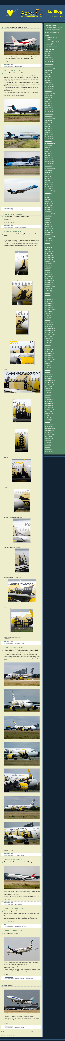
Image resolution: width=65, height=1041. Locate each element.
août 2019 (47, 216)
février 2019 (48, 228)
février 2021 (48, 182)
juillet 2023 (47, 122)
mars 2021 (47, 180)
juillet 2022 (47, 147)
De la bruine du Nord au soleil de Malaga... (19, 862)
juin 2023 (47, 124)
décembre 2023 (49, 111)
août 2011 (47, 411)
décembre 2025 (49, 62)
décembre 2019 (49, 207)
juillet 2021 (47, 172)
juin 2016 (47, 291)
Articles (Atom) (11, 1035)
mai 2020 (47, 199)
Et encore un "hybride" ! (12, 933)
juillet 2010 (47, 438)
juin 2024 (47, 99)
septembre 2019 (49, 213)
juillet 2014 (47, 338)
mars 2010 (47, 447)
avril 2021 (47, 178)
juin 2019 (47, 220)
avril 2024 (47, 103)
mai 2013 (47, 368)
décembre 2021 (49, 161)
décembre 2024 (49, 86)
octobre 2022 (48, 141)
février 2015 (48, 324)
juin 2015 (47, 315)
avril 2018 (47, 247)
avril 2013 (47, 370)
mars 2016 (47, 297)
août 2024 (47, 95)
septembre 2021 (49, 168)
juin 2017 (47, 268)
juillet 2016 (47, 288)
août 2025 (47, 70)
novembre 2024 (49, 89)
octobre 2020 (48, 189)
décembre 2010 (49, 428)
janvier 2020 (48, 205)
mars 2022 (47, 155)
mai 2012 (47, 392)
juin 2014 (47, 340)
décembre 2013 (49, 353)
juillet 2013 (47, 363)
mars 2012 (47, 397)
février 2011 (48, 424)
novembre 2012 (49, 380)
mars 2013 (47, 372)
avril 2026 (47, 53)
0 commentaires (9, 64)
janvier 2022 (48, 159)
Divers (48, 39)
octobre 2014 (48, 332)
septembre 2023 (49, 118)
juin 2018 (47, 243)
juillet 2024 (47, 97)
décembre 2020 (49, 186)
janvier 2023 (48, 134)
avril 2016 (47, 295)
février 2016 (48, 299)
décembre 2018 (49, 232)
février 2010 (48, 449)
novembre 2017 (49, 257)
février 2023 (48, 132)
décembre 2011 (49, 403)
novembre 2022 (49, 139)
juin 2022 (47, 149)
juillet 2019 (47, 218)
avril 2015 (47, 320)
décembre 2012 (49, 378)
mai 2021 (47, 176)
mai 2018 (47, 245)
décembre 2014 (49, 328)
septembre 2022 (49, 143)
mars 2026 (47, 55)
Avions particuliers (19, 210)
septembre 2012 (49, 384)
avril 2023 (47, 128)
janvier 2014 (48, 351)
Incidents (48, 44)
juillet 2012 (47, 388)
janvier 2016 (48, 301)
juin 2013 (47, 365)
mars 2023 (47, 130)
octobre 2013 (48, 357)
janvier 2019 (48, 230)
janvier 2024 (48, 109)
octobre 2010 (48, 432)
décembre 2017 (49, 255)
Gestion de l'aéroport (20, 227)
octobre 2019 (48, 211)
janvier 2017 (48, 278)
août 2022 (47, 145)
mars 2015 (47, 322)
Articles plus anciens (36, 1031)
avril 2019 (47, 224)
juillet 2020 (47, 195)
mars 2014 (47, 347)
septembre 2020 (49, 191)
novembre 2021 (49, 163)
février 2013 (48, 374)
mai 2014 (47, 342)
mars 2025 (47, 80)
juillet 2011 (47, 413)
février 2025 (48, 82)
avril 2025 (47, 78)
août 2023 (47, 120)
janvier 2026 (48, 59)
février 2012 (48, 399)
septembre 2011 (49, 409)
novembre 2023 (49, 114)
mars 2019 (47, 226)
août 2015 (47, 311)
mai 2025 (47, 76)
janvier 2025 (48, 84)
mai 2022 (47, 151)
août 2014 (47, 336)
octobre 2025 (48, 66)
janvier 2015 (48, 326)
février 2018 (48, 251)
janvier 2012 (48, 401)
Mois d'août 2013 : (8, 219)
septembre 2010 (49, 434)
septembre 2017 (49, 261)
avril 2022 (47, 153)
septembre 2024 (49, 93)
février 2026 (48, 57)
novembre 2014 (49, 330)
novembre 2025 (49, 64)
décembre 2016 (49, 280)
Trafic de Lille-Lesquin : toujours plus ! (17, 216)
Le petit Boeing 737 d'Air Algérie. (15, 27)
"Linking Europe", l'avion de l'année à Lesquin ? (21, 650)
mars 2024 (47, 105)
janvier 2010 (48, 451)
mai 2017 (47, 270)
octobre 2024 (48, 91)
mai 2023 (47, 126)
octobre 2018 (48, 234)
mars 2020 (47, 201)
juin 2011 (47, 415)
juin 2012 (47, 390)
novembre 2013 (49, 355)
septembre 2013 (49, 359)
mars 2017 (47, 274)
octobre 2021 (48, 166)
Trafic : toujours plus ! (12, 911)
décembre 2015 (49, 303)
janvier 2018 (48, 253)
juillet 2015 (47, 313)
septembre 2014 (49, 334)
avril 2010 (47, 445)
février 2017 (48, 276)
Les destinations (19, 66)
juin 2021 (47, 174)
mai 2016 (47, 293)
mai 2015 (47, 318)
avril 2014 (47, 345)
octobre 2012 (48, 382)
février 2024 (48, 107)
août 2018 (47, 238)
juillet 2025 (47, 72)
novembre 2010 (49, 430)
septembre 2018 (49, 236)
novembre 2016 (49, 282)
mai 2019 (47, 222)
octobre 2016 (48, 284)
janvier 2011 (48, 426)
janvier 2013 (48, 376)
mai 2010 (47, 442)
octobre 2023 (48, 116)
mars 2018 (47, 249)
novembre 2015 (49, 305)
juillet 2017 (47, 266)
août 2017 (47, 263)
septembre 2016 (49, 286)
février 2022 (48, 157)
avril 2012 (47, 395)
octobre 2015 (48, 307)
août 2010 (47, 436)
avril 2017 (47, 272)
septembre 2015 (49, 309)
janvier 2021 (48, 184)
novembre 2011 (49, 405)
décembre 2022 (49, 136)
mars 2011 (47, 422)
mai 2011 (47, 418)
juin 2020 (47, 197)
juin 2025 (47, 74)
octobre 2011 (48, 407)
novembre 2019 (49, 209)
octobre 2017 (48, 259)
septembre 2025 (49, 68)
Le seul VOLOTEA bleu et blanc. (15, 73)
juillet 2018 (47, 241)
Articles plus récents (6, 1031)
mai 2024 (47, 101)
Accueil (21, 1031)
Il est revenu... (9, 985)
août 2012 (47, 386)
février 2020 (48, 203)
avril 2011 (47, 420)
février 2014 (48, 349)
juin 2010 (47, 440)
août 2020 (47, 193)
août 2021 (47, 170)
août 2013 (47, 361)
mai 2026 (47, 51)
